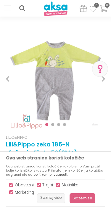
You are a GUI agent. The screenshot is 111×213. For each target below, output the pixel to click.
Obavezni (24, 185)
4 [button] (64, 124)
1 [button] (46, 124)
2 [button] (52, 124)
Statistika (70, 185)
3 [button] (58, 124)
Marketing (24, 192)
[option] (55, 76)
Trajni (47, 185)
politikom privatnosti (50, 174)
